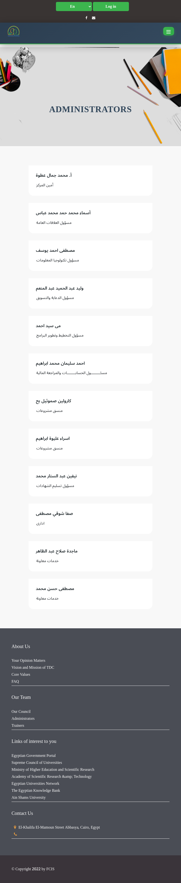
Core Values (21, 674)
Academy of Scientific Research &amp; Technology (52, 777)
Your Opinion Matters (28, 660)
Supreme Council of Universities (37, 763)
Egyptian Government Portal (34, 756)
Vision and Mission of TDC (33, 667)
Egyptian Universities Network (35, 783)
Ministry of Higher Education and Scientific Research (53, 770)
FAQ (15, 681)
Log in (111, 6)
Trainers (18, 725)
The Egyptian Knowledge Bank (36, 790)
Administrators (23, 718)
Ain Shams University (29, 797)
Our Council (21, 712)
